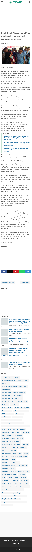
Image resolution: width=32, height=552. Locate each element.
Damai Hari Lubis (6, 411)
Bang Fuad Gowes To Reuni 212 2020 (12, 395)
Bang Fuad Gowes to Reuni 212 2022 (12, 398)
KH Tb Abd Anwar (7, 444)
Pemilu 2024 (5, 456)
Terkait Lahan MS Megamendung (11, 493)
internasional (5, 432)
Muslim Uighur (12, 450)
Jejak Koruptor (15, 432)
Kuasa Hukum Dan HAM (8, 447)
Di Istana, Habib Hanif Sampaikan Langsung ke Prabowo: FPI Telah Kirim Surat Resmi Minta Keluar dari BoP (17, 143)
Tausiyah (25, 483)
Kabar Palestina (6, 435)
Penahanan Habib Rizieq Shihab (10, 462)
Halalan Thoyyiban (7, 423)
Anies (19, 380)
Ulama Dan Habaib (7, 505)
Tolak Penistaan (6, 496)
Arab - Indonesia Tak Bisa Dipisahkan (12, 386)
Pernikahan (21, 471)
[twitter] (10, 271)
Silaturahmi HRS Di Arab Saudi (10, 480)
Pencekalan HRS (22, 465)
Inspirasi (22, 429)
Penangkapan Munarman (9, 465)
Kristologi (25, 444)
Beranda (6, 540)
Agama (17, 377)
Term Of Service (23, 540)
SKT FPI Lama (24, 480)
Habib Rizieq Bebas (16, 420)
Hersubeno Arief (19, 423)
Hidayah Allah (6, 426)
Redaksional (22, 474)
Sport (3, 483)
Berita (25, 401)
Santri (3, 477)
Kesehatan (5, 441)
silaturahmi (23, 477)
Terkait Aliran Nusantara (22, 486)
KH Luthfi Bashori (15, 441)
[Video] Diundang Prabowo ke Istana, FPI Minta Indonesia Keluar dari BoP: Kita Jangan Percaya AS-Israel (17, 149)
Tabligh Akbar (17, 483)
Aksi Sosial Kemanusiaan (9, 380)
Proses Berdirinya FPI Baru (9, 474)
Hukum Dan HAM (24, 426)
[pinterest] (16, 271)
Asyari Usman (6, 389)
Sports (9, 483)
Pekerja (26, 453)
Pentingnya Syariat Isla (8, 468)
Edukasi (4, 414)
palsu (20, 453)
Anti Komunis (5, 383)
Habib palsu (5, 420)
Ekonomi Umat (19, 414)
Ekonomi (11, 414)
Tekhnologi (5, 486)
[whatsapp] (22, 271)
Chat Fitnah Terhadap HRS (22, 408)
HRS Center (15, 426)
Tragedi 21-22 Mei (15, 499)
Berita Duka (5, 405)
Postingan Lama (25, 282)
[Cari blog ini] (30, 2)
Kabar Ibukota (25, 432)
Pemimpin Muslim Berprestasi (19, 456)
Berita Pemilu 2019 (7, 408)
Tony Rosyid (5, 499)
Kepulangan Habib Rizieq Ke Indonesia (12, 438)
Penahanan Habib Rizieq (8, 459)
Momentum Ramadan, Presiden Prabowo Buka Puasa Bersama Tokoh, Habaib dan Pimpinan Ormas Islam (16, 137)
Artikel (25, 386)
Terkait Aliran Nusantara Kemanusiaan (12, 490)
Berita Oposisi (14, 405)
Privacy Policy (14, 540)
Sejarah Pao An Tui (13, 477)
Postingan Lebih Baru (8, 282)
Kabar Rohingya (17, 435)
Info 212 (15, 429)
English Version (6, 417)
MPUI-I (4, 450)
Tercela (12, 486)
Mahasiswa (23, 447)
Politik (27, 471)
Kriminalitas (17, 444)
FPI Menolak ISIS (17, 417)
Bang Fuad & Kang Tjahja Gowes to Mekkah (13, 392)
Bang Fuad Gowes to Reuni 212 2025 (12, 401)
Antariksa (25, 380)
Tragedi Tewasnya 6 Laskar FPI (10, 502)
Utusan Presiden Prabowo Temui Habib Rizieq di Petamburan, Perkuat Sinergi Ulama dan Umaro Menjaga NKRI (19, 321)
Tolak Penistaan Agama (19, 496)
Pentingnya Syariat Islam (9, 471)
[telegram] (28, 271)
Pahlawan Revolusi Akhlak (9, 453)
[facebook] (4, 271)
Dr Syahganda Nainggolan (21, 411)
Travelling (23, 502)
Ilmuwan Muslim (6, 429)
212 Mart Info (6, 377)
